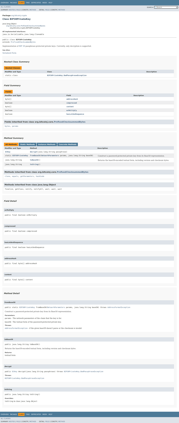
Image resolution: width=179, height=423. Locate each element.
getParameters (27, 176)
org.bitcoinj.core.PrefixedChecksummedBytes (25, 26)
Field (18, 10)
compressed (71, 103)
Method (33, 10)
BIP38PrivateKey (20, 155)
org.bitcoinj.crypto (19, 15)
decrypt (33, 152)
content (70, 107)
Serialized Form (9, 53)
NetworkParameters (50, 155)
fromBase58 (35, 155)
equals (15, 176)
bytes (7, 126)
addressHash (72, 99)
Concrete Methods (68, 144)
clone (7, 176)
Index (44, 3)
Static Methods (27, 144)
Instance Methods (46, 144)
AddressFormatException (118, 307)
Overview (5, 3)
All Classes (5, 7)
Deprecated (36, 3)
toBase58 (34, 160)
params (15, 126)
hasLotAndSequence (75, 114)
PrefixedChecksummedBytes (23, 42)
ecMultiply (71, 110)
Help (50, 3)
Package (13, 3)
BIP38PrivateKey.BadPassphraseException (66, 75)
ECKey (7, 152)
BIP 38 (22, 46)
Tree (28, 3)
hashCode (40, 176)
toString (34, 164)
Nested (12, 10)
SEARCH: (150, 7)
